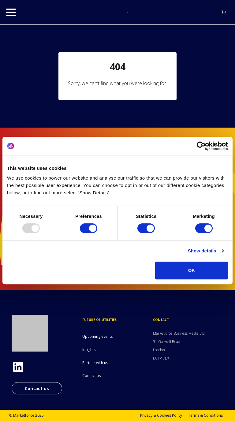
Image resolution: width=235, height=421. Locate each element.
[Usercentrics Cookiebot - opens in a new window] (201, 146)
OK (191, 270)
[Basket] (223, 12)
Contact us (37, 388)
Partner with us (95, 362)
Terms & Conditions (205, 415)
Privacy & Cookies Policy (161, 415)
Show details (202, 250)
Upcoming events (97, 336)
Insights (88, 349)
